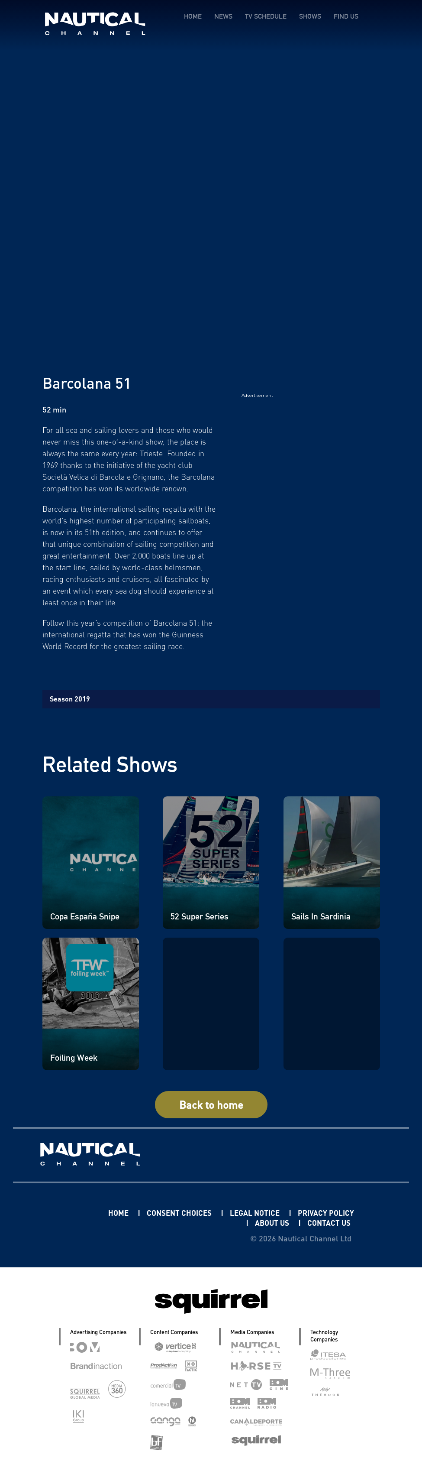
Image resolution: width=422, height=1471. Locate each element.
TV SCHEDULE (266, 16)
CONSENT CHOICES (205, 1213)
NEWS (223, 16)
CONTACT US (327, 1222)
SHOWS (310, 16)
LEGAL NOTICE (284, 1213)
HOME (193, 16)
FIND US (346, 16)
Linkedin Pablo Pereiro (75, 1213)
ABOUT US (269, 1222)
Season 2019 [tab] (70, 698)
